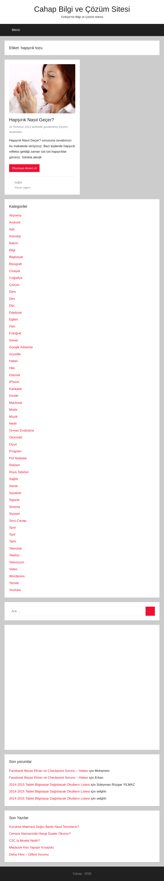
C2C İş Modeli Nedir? (24, 840)
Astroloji (15, 236)
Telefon (14, 555)
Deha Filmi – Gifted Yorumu (29, 854)
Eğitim (13, 319)
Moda (13, 409)
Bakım (13, 243)
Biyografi (15, 264)
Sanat (13, 486)
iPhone (14, 382)
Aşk (11, 229)
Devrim (63, 126)
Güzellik (15, 354)
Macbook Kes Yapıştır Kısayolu (31, 847)
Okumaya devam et (24, 168)
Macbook (15, 403)
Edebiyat (15, 312)
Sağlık (18, 182)
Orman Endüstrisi (21, 430)
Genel (13, 340)
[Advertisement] (37, 686)
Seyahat (15, 493)
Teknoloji (15, 548)
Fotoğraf (15, 333)
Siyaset (14, 513)
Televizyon (16, 562)
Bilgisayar (16, 257)
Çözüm (14, 285)
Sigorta (14, 500)
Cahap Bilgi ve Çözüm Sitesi (82, 9)
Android (14, 222)
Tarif (12, 534)
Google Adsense (21, 347)
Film (12, 326)
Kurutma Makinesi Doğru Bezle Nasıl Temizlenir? (44, 827)
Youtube (15, 590)
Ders (12, 292)
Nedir (13, 423)
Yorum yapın (22, 187)
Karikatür (15, 389)
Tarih (12, 541)
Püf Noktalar (18, 458)
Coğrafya (15, 278)
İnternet (14, 375)
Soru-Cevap (17, 521)
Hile (12, 368)
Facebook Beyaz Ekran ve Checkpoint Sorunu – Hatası (48, 771)
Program (15, 451)
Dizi (11, 305)
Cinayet (14, 271)
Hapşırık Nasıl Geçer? (31, 119)
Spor (12, 527)
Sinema (14, 507)
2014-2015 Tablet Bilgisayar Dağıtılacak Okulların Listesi (49, 784)
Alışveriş (15, 215)
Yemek (14, 583)
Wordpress (17, 576)
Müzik (13, 416)
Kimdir (13, 396)
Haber (13, 361)
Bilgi (12, 250)
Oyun (13, 444)
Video (13, 569)
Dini (12, 299)
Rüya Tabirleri (19, 472)
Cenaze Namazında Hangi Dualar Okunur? (40, 833)
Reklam (14, 465)
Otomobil (15, 437)
